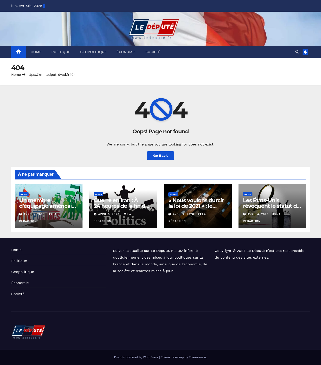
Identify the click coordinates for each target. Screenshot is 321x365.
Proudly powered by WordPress (136, 357)
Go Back (160, 155)
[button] (297, 52)
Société (153, 52)
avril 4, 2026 (184, 214)
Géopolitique (93, 52)
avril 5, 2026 (35, 214)
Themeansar (197, 357)
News (23, 194)
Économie (126, 52)
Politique (60, 52)
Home (36, 52)
